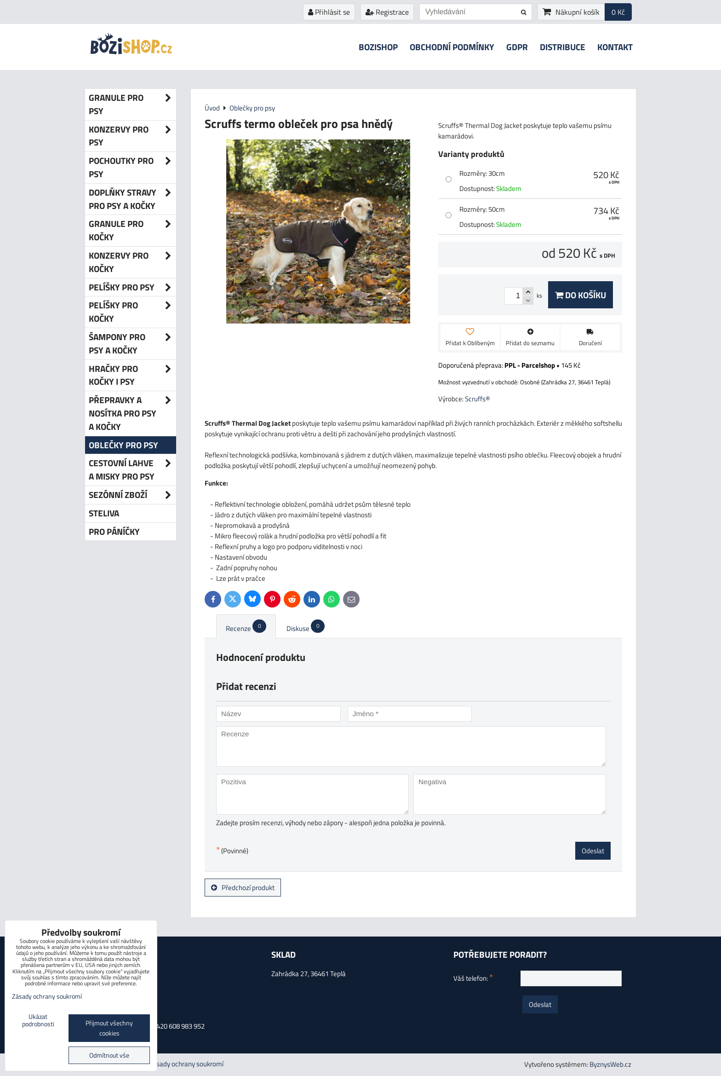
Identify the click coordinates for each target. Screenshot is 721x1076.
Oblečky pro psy (123, 444)
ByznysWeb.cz (610, 1064)
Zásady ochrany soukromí (186, 1064)
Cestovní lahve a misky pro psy (132, 470)
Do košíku (580, 294)
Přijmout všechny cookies (109, 1028)
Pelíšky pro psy (132, 287)
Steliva (104, 513)
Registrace (387, 11)
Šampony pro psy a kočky (132, 343)
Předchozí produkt (243, 887)
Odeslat (593, 850)
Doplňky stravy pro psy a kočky (132, 199)
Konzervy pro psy (132, 136)
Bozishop (378, 46)
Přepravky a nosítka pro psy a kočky (132, 413)
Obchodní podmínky (452, 46)
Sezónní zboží (132, 495)
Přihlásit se (329, 11)
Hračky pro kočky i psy (132, 375)
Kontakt (615, 46)
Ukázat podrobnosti (38, 1020)
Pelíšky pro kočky (132, 312)
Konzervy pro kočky (132, 262)
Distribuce (562, 46)
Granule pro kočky (132, 230)
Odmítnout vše (109, 1055)
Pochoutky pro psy (132, 167)
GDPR (517, 46)
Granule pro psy (132, 104)
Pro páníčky (114, 531)
